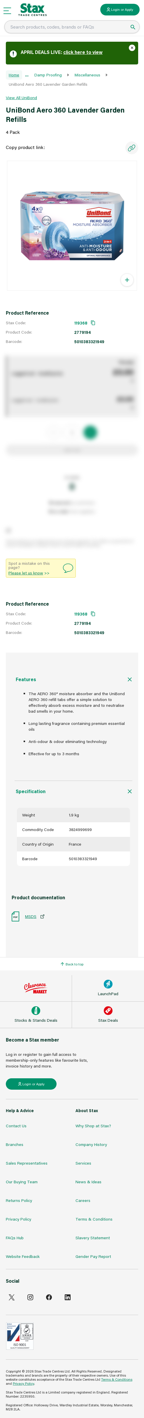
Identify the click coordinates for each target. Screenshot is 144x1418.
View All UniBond (21, 97)
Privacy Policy (18, 1219)
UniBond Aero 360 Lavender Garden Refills (48, 84)
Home (14, 75)
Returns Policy (19, 1200)
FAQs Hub (15, 1237)
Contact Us (16, 1125)
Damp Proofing (48, 75)
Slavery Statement (92, 1237)
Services (83, 1163)
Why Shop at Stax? (93, 1125)
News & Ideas (88, 1181)
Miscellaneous (87, 75)
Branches (14, 1144)
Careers (82, 1200)
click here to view (83, 52)
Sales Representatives (27, 1163)
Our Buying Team (22, 1181)
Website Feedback (23, 1256)
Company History (91, 1144)
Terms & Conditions (94, 1219)
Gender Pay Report (93, 1256)
